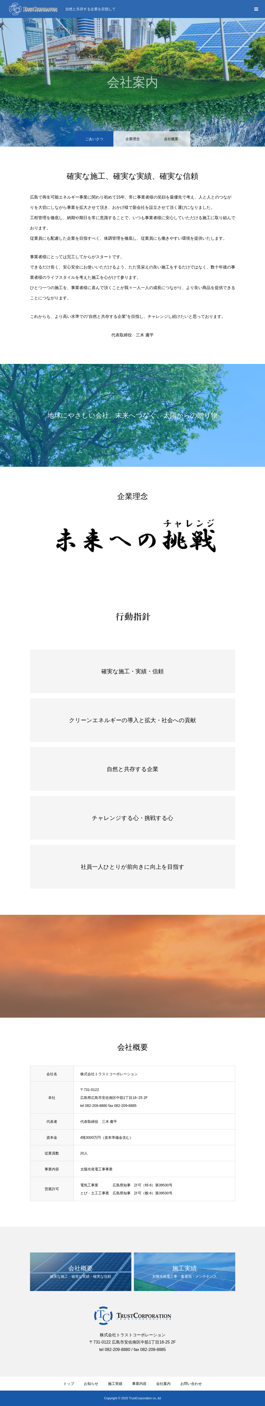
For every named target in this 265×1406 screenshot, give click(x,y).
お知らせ (91, 1384)
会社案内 (163, 1384)
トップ (68, 1384)
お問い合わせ (191, 1384)
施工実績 (115, 1384)
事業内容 (139, 1384)
